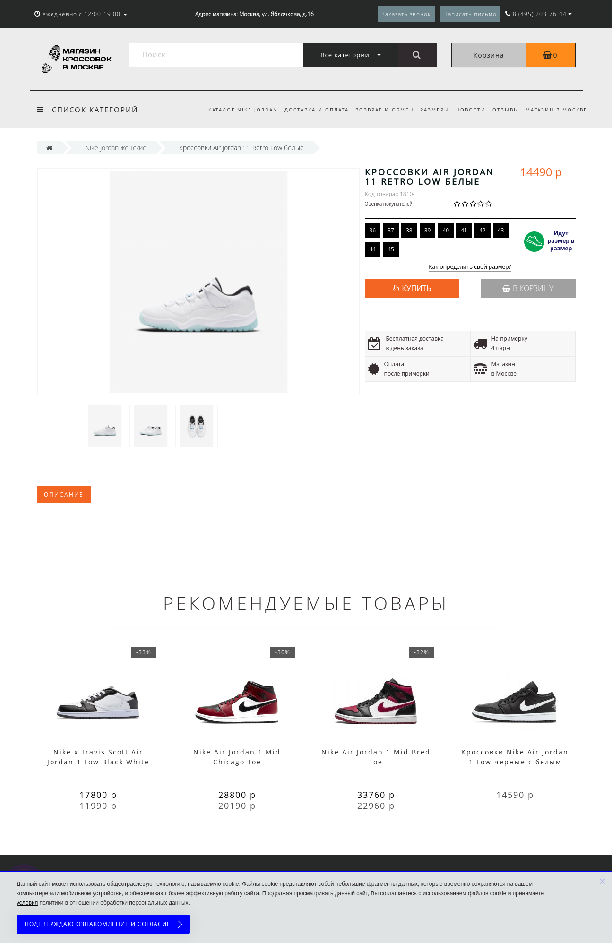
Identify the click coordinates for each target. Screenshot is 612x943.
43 (501, 230)
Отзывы (504, 109)
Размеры (430, 109)
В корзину (527, 288)
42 (482, 230)
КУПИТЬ (416, 288)
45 (391, 249)
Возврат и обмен (379, 109)
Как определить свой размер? (470, 267)
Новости (468, 109)
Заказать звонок (406, 14)
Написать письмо (470, 14)
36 (373, 230)
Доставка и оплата (309, 109)
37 (391, 230)
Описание (64, 494)
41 (464, 230)
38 (409, 230)
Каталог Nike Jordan (234, 109)
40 (445, 230)
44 (373, 249)
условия (27, 903)
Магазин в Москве (556, 109)
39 (427, 230)
